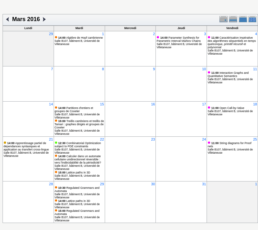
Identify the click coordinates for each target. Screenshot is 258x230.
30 (153, 184)
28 (51, 184)
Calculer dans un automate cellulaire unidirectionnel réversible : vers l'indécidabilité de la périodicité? (78, 159)
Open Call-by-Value (227, 108)
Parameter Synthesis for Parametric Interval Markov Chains (178, 39)
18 (255, 104)
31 (204, 184)
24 (204, 139)
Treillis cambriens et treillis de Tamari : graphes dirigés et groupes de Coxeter (79, 124)
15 (102, 104)
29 (51, 34)
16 (153, 104)
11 (255, 69)
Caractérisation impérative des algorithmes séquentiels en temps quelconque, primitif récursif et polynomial (232, 42)
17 (204, 104)
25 (255, 139)
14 (51, 104)
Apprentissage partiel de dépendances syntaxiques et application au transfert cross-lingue (26, 146)
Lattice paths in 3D (74, 172)
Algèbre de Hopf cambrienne (80, 37)
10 (204, 69)
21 (51, 139)
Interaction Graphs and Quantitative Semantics (228, 74)
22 (102, 139)
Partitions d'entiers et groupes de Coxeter (74, 109)
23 (153, 139)
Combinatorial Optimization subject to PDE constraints (78, 145)
